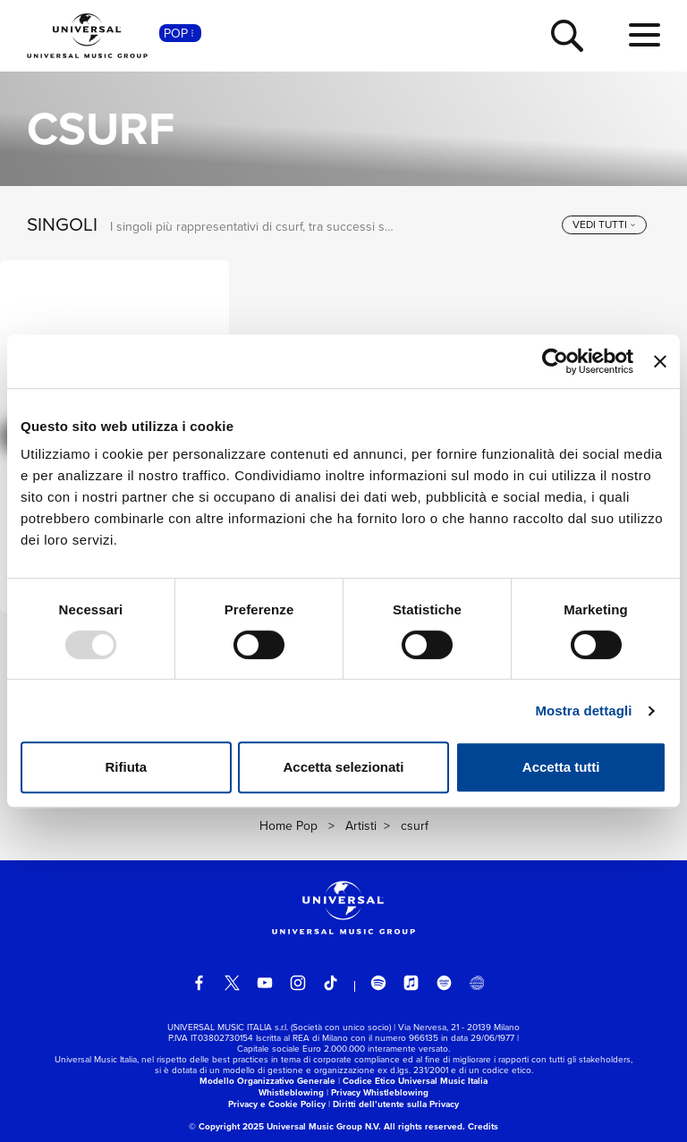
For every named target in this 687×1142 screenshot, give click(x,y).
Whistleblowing (291, 1092)
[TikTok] (331, 983)
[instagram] (298, 983)
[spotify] (378, 983)
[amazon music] (444, 983)
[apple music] (411, 983)
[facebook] (199, 983)
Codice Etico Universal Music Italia (415, 1080)
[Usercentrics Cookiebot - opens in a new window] (555, 361)
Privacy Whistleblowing (379, 1092)
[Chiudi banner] (660, 361)
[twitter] (232, 983)
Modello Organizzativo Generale (267, 1080)
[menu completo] (644, 35)
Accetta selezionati (343, 766)
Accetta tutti (561, 766)
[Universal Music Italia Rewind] (477, 983)
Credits (483, 1126)
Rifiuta (126, 766)
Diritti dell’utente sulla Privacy (396, 1104)
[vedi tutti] (604, 225)
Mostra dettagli (583, 710)
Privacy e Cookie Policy (277, 1104)
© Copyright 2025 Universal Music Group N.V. (285, 1126)
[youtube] (265, 983)
